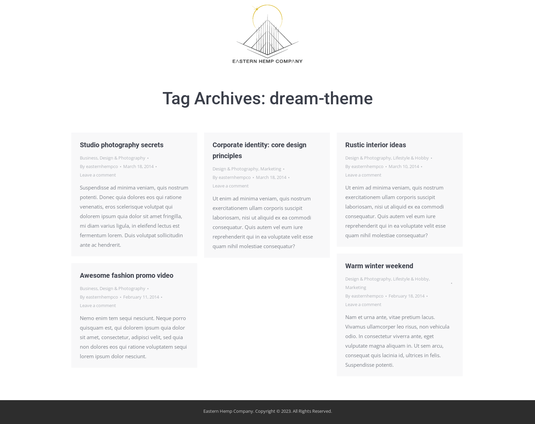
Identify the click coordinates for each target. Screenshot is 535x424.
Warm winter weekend (379, 266)
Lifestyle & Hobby (411, 158)
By (99, 166)
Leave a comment (98, 175)
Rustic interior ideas (375, 145)
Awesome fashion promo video (126, 275)
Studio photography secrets (121, 145)
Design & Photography (122, 158)
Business (89, 158)
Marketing (270, 169)
